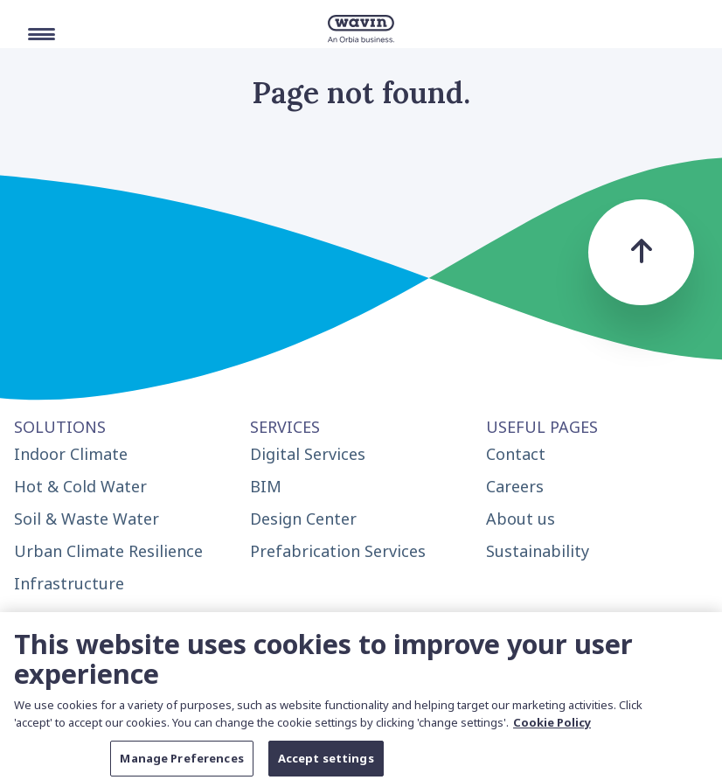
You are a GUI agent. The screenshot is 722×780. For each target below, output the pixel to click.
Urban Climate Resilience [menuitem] (108, 550)
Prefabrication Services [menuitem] (338, 550)
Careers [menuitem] (515, 486)
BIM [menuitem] (265, 486)
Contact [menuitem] (515, 453)
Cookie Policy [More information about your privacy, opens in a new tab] (552, 727)
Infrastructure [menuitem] (69, 583)
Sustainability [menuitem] (537, 550)
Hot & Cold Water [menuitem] (80, 486)
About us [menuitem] (520, 518)
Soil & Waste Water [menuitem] (86, 518)
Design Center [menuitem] (303, 518)
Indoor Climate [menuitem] (71, 453)
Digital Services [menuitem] (307, 453)
